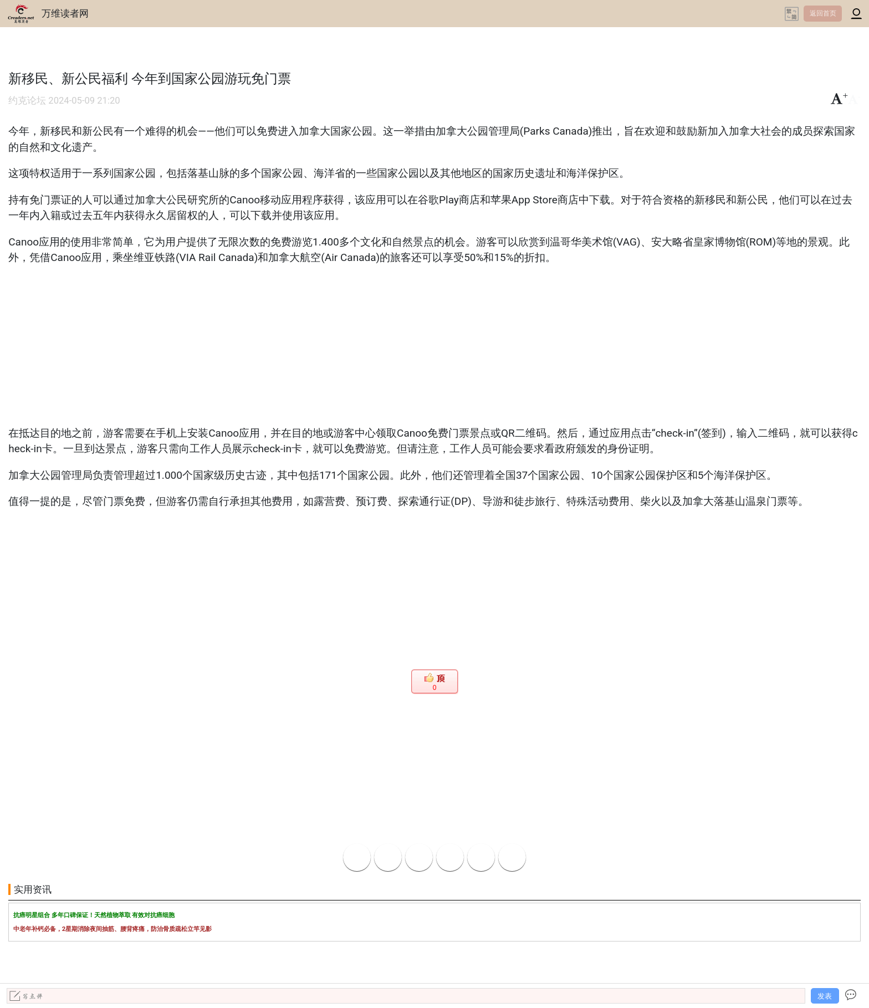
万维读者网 (65, 13)
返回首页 (823, 13)
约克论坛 (27, 100)
